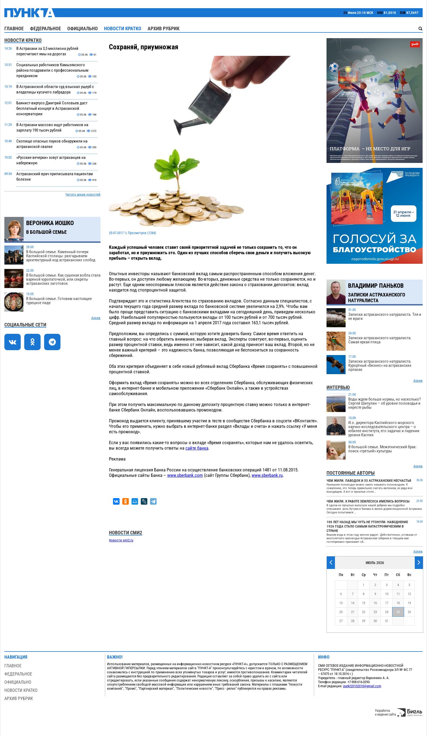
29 (363, 621)
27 (341, 621)
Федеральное (45, 28)
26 (409, 612)
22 (363, 612)
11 (398, 594)
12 (409, 594)
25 (398, 612)
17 (386, 603)
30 (375, 621)
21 (352, 612)
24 (386, 612)
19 (409, 603)
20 (341, 612)
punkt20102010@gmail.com (362, 686)
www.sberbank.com (185, 475)
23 (375, 612)
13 (341, 603)
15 (363, 603)
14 (352, 603)
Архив (95, 318)
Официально (82, 28)
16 (375, 603)
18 (398, 603)
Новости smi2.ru (121, 540)
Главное (14, 28)
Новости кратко (122, 28)
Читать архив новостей (82, 194)
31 (386, 621)
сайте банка (196, 448)
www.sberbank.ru (267, 475)
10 (386, 594)
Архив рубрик (163, 28)
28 (352, 621)
